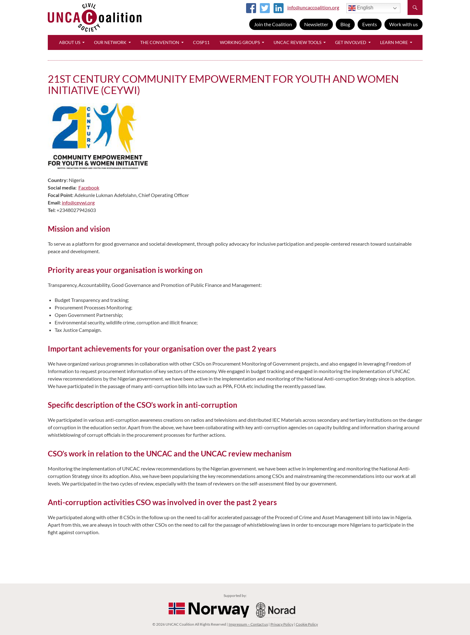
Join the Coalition (273, 24)
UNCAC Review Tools (297, 42)
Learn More (394, 42)
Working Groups (240, 42)
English (361, 8)
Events (369, 24)
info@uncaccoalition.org (313, 7)
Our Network (110, 42)
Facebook (88, 187)
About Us (69, 42)
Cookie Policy (307, 624)
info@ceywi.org (78, 202)
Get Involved (350, 42)
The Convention (159, 42)
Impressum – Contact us (248, 624)
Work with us (403, 24)
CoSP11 (201, 42)
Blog (345, 24)
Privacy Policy (281, 624)
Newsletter (316, 24)
